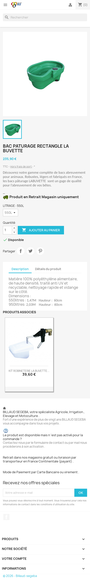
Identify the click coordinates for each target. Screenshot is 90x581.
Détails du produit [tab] (48, 269)
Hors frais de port (21, 166)
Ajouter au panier (41, 230)
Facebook (6, 517)
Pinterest (40, 251)
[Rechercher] (45, 17)
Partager (20, 251)
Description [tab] (20, 269)
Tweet (30, 251)
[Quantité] (7, 230)
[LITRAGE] (10, 212)
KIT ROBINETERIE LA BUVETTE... (29, 371)
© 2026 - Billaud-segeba (20, 576)
